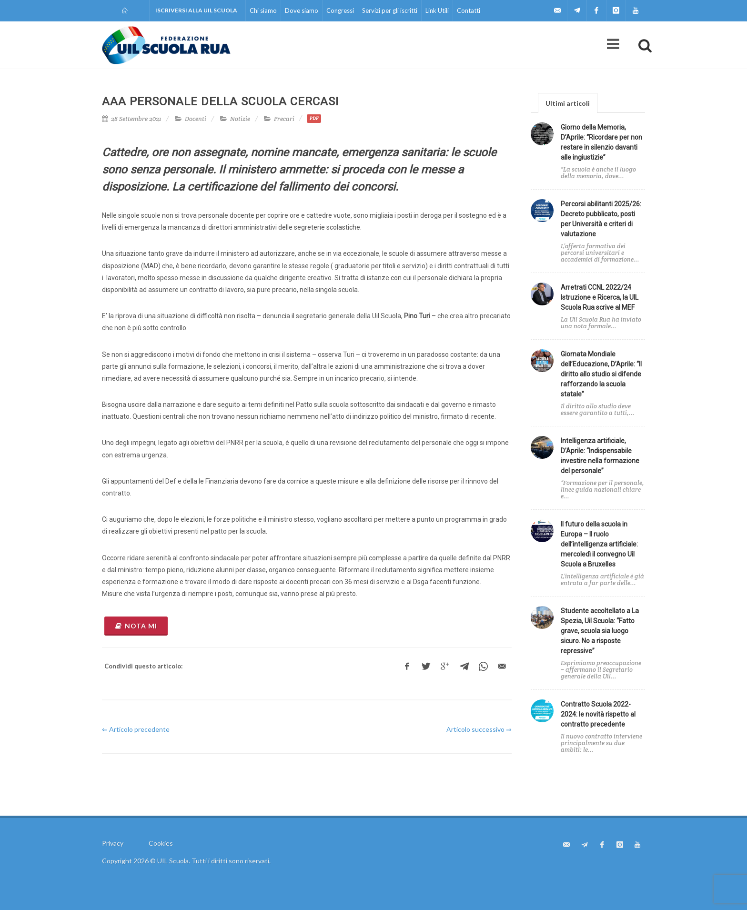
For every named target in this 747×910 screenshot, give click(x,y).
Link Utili (437, 10)
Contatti (468, 10)
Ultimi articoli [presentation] (567, 103)
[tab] (567, 102)
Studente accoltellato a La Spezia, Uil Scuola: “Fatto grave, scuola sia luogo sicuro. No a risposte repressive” (600, 631)
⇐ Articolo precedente (136, 729)
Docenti (195, 119)
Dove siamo (301, 10)
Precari (284, 119)
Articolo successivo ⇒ (479, 729)
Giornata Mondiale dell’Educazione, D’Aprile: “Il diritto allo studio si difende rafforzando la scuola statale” (601, 374)
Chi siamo (263, 10)
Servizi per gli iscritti (389, 10)
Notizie (240, 119)
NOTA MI (136, 626)
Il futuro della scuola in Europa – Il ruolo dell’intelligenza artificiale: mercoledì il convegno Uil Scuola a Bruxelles (599, 544)
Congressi (340, 10)
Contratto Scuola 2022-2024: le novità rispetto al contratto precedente (598, 714)
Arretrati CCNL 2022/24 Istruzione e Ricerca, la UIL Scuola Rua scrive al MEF (599, 297)
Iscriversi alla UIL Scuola (196, 10)
